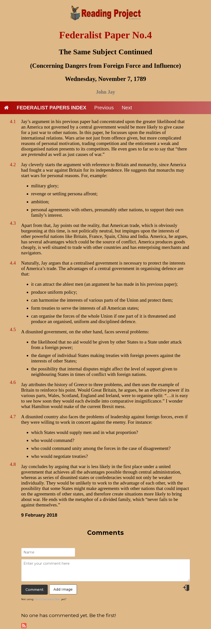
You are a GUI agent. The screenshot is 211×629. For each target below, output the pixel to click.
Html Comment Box (47, 599)
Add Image (63, 589)
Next (127, 107)
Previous (104, 107)
